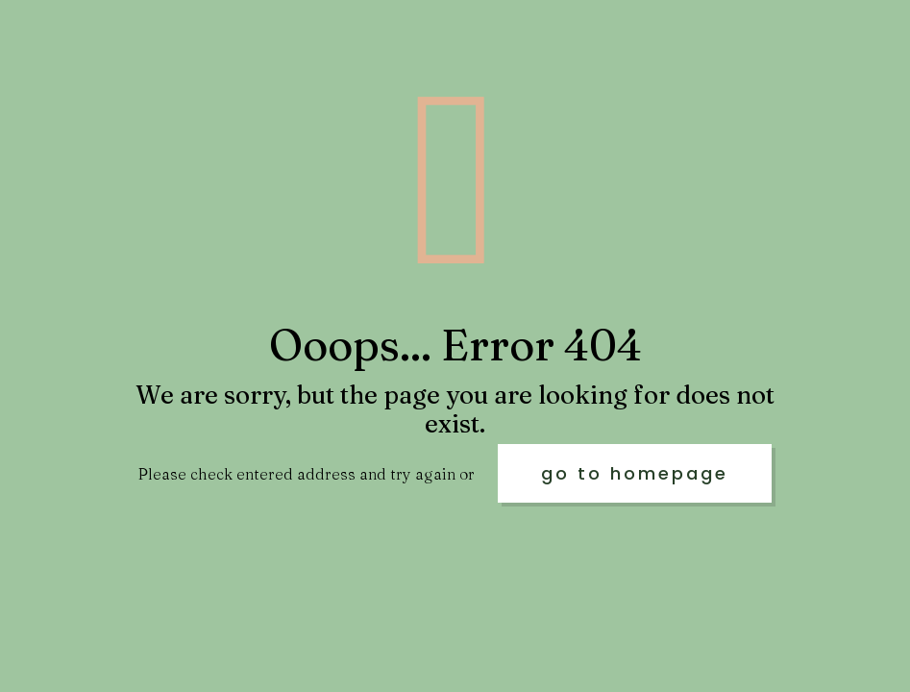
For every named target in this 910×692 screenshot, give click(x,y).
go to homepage (634, 473)
